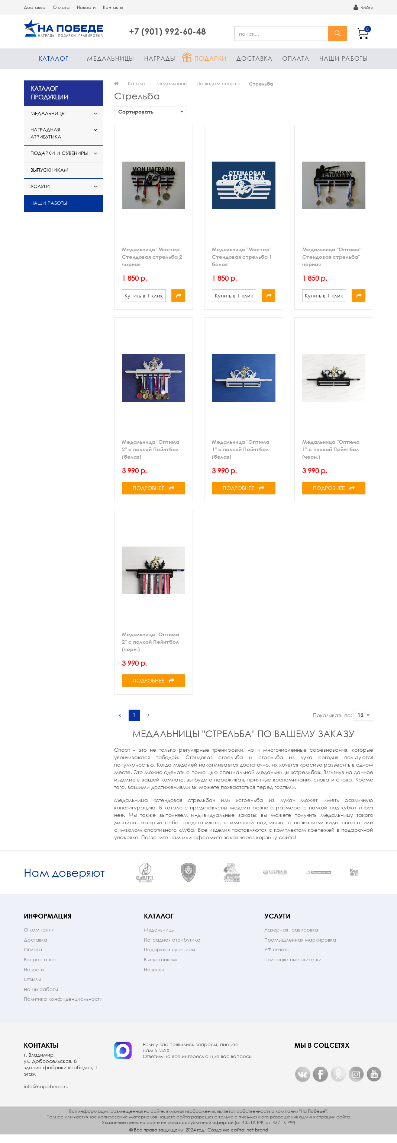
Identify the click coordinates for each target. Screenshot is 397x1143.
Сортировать (150, 111)
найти (337, 33)
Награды (159, 58)
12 (363, 715)
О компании (39, 938)
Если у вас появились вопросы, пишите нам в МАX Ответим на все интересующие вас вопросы (197, 1058)
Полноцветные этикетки (293, 967)
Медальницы (110, 58)
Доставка (34, 7)
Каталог (53, 58)
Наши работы (343, 58)
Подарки (210, 58)
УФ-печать (276, 957)
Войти (363, 7)
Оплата (61, 7)
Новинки (154, 977)
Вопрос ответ (40, 967)
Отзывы (32, 987)
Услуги (40, 186)
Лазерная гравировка (291, 938)
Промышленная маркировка (300, 948)
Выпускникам (49, 170)
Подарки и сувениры (59, 153)
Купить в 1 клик (144, 295)
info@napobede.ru (46, 1094)
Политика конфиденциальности (63, 1007)
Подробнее (153, 487)
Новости (86, 7)
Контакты (113, 7)
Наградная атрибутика (45, 133)
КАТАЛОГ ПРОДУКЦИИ (49, 93)
